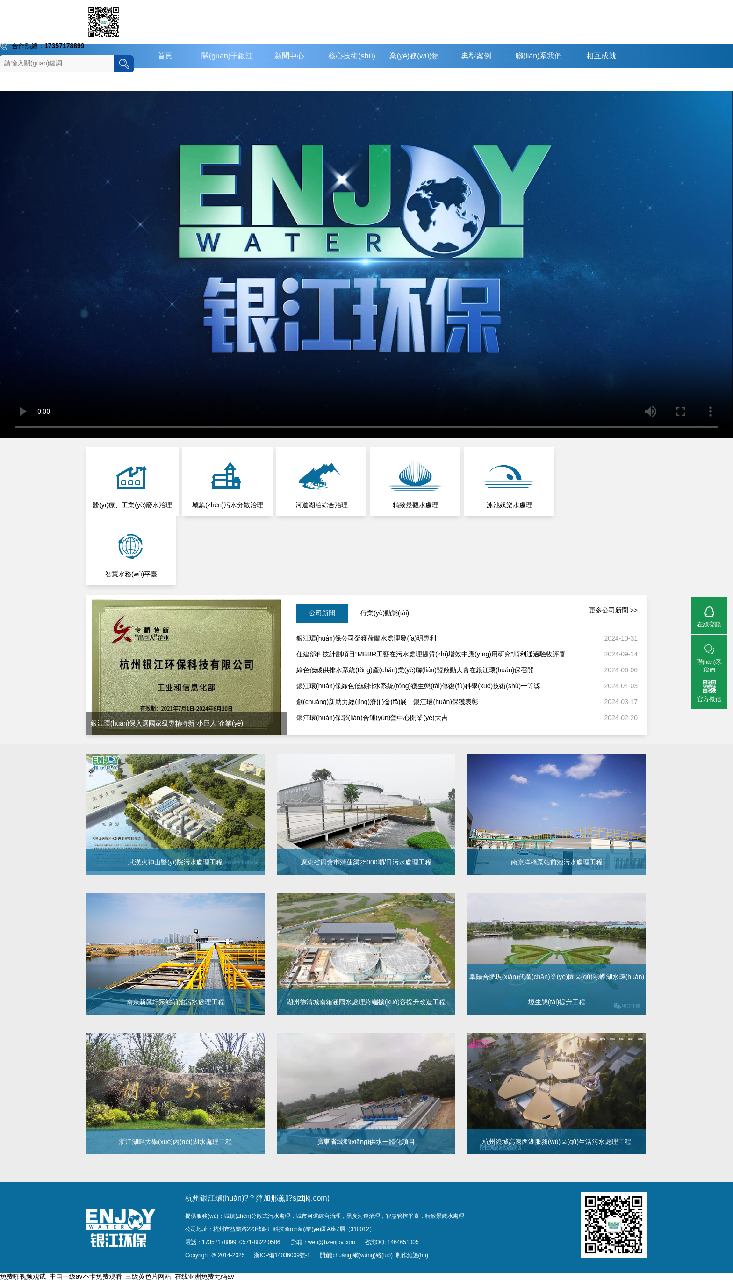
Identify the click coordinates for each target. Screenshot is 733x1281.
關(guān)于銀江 (227, 56)
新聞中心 (289, 56)
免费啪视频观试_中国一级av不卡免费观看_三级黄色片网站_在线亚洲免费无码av (117, 1276)
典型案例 (476, 56)
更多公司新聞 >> (613, 610)
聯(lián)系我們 (539, 56)
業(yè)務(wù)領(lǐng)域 (414, 67)
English (476, 79)
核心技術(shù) (351, 56)
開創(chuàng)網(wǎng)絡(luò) (356, 1255)
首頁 (165, 56)
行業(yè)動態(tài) (384, 613)
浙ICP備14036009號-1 (282, 1255)
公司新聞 (322, 613)
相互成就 (601, 56)
